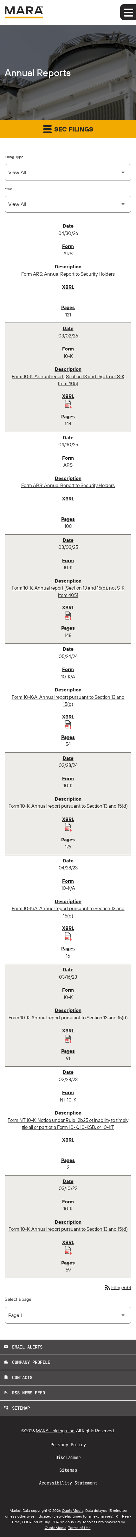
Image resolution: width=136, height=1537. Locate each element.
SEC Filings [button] (68, 128)
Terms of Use (79, 1527)
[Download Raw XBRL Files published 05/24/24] (68, 724)
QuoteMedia (72, 1510)
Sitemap (17, 1408)
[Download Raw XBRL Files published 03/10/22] (68, 1250)
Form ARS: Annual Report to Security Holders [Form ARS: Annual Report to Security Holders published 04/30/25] (68, 485)
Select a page (18, 1299)
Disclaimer (68, 1457)
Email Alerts (23, 1347)
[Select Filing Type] (68, 172)
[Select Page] (68, 1315)
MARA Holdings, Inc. (55, 1431)
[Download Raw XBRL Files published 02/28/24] (68, 827)
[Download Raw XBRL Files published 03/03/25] (68, 615)
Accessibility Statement (68, 1483)
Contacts (18, 1377)
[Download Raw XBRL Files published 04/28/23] (68, 936)
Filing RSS (117, 1287)
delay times (72, 1516)
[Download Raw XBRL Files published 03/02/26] (68, 403)
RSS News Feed (24, 1393)
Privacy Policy (68, 1444)
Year (8, 188)
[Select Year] (68, 204)
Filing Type (14, 156)
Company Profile (27, 1362)
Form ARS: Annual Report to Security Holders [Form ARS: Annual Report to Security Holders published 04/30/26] (68, 274)
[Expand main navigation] (128, 12)
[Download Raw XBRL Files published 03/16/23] (68, 1038)
